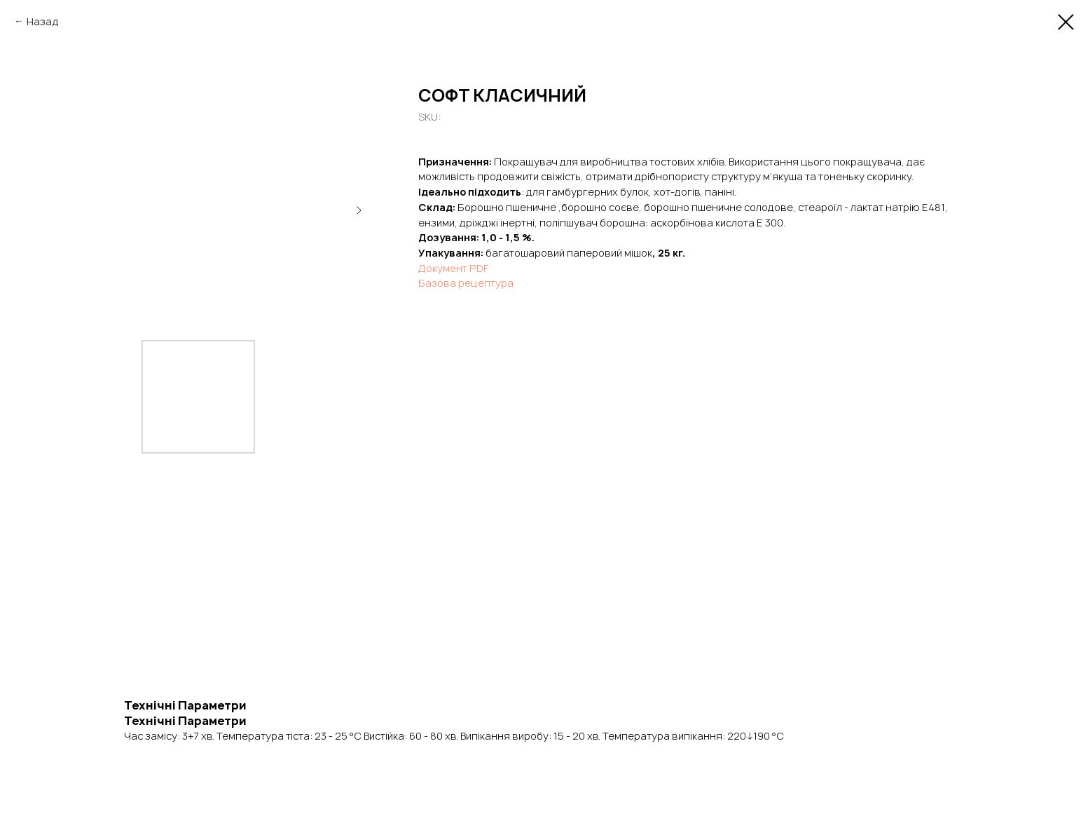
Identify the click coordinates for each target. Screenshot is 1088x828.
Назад (43, 21)
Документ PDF (453, 268)
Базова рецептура (466, 283)
